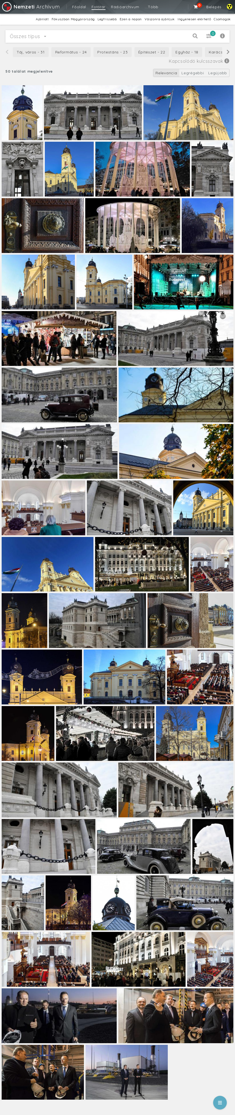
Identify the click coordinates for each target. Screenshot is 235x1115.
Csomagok (222, 19)
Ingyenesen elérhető (194, 19)
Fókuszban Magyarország (73, 19)
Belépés (213, 7)
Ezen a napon (131, 19)
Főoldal (79, 7)
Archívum (30, 7)
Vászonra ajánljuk (160, 19)
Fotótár (98, 7)
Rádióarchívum (125, 7)
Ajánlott (42, 19)
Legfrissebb (107, 19)
